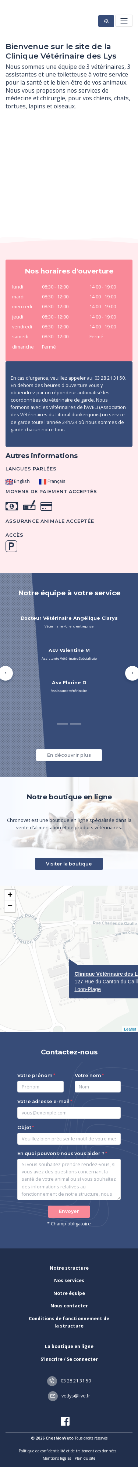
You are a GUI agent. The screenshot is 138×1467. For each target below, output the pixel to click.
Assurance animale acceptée (50, 521)
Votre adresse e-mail (43, 1101)
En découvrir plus (69, 755)
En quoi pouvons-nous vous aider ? (61, 1153)
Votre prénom (35, 1075)
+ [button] (10, 895)
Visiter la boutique (69, 864)
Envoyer (69, 1211)
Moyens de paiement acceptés (51, 491)
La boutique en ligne (69, 1346)
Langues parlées (31, 469)
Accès (15, 535)
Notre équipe (69, 1293)
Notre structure (69, 1268)
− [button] (10, 906)
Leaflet (130, 1029)
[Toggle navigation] (123, 21)
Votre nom (88, 1075)
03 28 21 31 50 (69, 1381)
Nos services (69, 1280)
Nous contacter (69, 1306)
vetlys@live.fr (69, 1396)
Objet (24, 1127)
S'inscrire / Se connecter (69, 1359)
